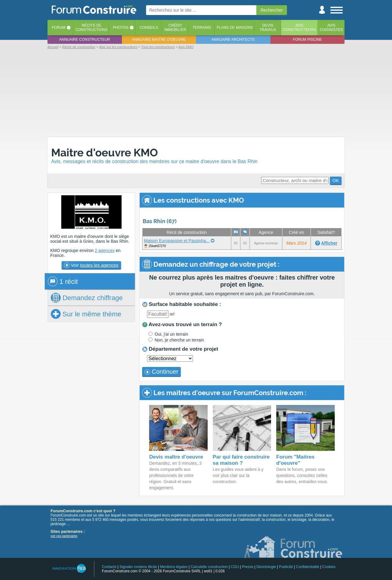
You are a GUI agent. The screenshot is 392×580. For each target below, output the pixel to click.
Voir (91, 265)
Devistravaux (267, 27)
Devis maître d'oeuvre (176, 457)
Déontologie (266, 567)
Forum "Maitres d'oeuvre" (295, 460)
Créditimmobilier (175, 27)
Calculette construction (209, 567)
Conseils (149, 27)
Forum (58, 27)
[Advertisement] (196, 92)
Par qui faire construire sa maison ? (241, 460)
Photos (120, 27)
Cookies (328, 567)
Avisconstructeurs (299, 27)
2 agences (105, 250)
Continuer (161, 371)
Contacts (109, 567)
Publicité (286, 567)
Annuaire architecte (233, 39)
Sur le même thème (86, 314)
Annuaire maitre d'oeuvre (159, 39)
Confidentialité (307, 567)
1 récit (63, 281)
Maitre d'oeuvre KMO (104, 152)
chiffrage (87, 298)
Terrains (201, 27)
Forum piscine (307, 39)
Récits (91, 27)
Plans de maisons (235, 27)
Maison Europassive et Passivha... (176, 240)
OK (335, 180)
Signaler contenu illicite (138, 567)
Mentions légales (174, 567)
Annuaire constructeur (84, 39)
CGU (235, 567)
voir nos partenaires (64, 536)
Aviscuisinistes (331, 27)
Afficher (329, 243)
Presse (247, 567)
